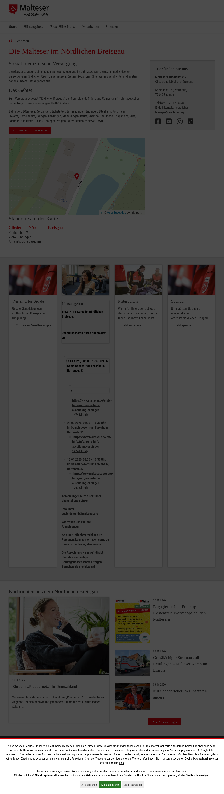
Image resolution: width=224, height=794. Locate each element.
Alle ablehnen (90, 784)
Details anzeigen (134, 784)
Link (121, 762)
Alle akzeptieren (111, 784)
